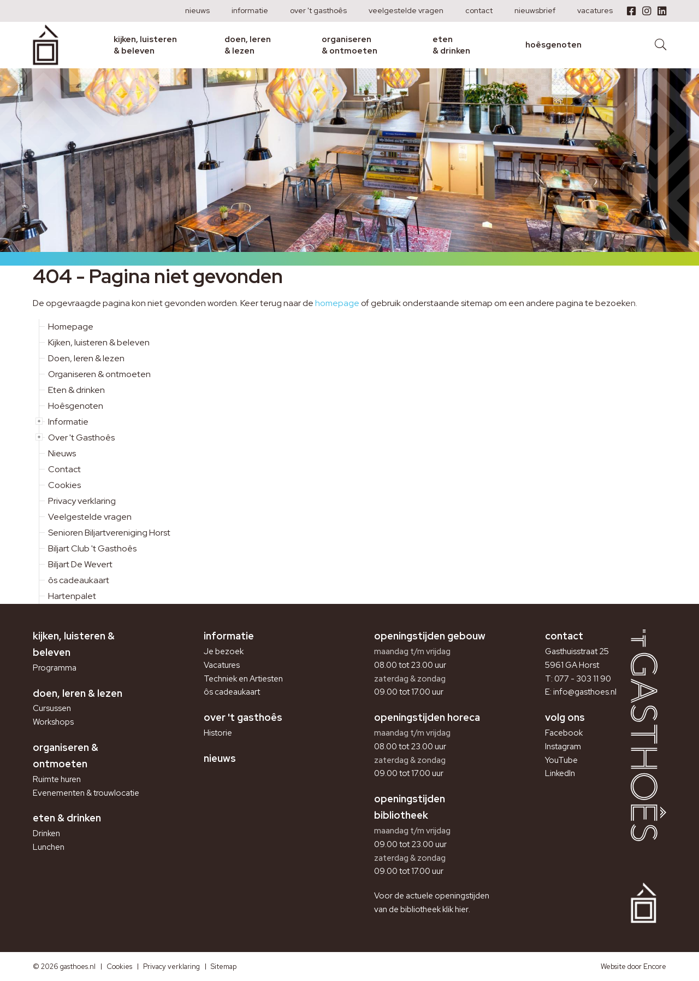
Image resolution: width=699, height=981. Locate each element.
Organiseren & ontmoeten (349, 45)
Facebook (564, 732)
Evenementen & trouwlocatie (86, 793)
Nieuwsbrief (534, 10)
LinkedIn (560, 773)
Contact (479, 10)
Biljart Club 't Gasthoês (92, 548)
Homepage (70, 326)
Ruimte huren (57, 779)
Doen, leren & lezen (247, 45)
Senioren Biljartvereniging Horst (109, 532)
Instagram (563, 746)
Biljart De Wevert (80, 564)
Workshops (53, 721)
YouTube (561, 760)
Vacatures (595, 10)
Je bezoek (224, 651)
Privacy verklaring (82, 501)
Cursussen (52, 708)
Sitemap (223, 966)
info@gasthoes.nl (585, 691)
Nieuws (197, 10)
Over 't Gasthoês (318, 10)
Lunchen (48, 847)
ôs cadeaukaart (78, 580)
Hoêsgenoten (553, 44)
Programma (54, 667)
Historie (218, 732)
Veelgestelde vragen (406, 10)
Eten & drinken (451, 45)
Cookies (64, 485)
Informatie (250, 10)
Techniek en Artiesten (243, 678)
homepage (337, 303)
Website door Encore (633, 966)
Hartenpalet (72, 596)
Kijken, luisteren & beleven (145, 45)
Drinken (46, 833)
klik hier (455, 909)
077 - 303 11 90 (582, 678)
